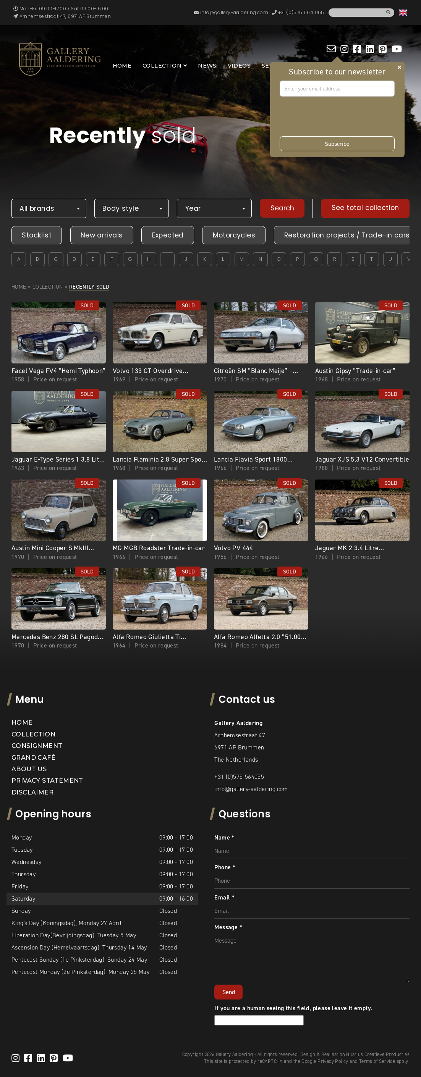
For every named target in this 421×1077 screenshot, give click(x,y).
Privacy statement (47, 780)
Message (228, 927)
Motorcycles (234, 235)
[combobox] (48, 208)
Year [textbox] (193, 208)
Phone (224, 867)
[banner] (60, 59)
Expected (168, 235)
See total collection (365, 207)
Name (224, 837)
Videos (239, 65)
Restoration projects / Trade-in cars (347, 235)
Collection (161, 65)
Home (122, 65)
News (207, 65)
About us (29, 769)
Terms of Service (377, 1061)
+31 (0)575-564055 (239, 777)
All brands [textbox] (36, 208)
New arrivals (102, 235)
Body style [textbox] (120, 208)
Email (224, 897)
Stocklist (37, 235)
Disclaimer (32, 792)
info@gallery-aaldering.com (251, 789)
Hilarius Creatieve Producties (378, 1054)
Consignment (36, 745)
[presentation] (338, 116)
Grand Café (33, 757)
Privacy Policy (332, 1061)
